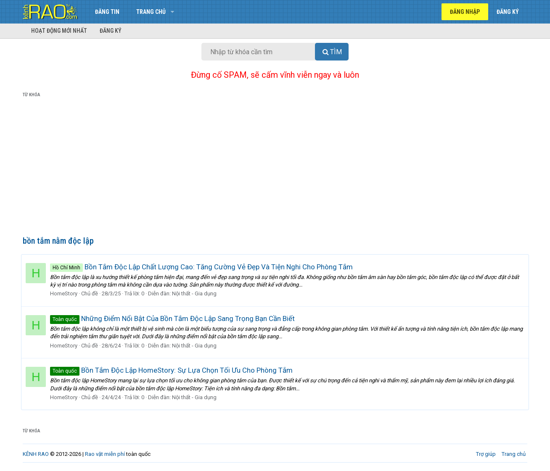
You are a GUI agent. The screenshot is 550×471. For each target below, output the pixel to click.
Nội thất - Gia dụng (196, 293)
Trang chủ (151, 11)
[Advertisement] (275, 168)
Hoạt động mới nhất (59, 30)
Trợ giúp (486, 454)
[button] (172, 11)
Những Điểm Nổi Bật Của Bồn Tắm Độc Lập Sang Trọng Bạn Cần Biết (174, 318)
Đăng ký (111, 30)
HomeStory (65, 293)
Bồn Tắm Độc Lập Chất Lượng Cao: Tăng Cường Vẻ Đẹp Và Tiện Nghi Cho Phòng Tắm (203, 267)
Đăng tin (107, 11)
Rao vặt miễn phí (105, 454)
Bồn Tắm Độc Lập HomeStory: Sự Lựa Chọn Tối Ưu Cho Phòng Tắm (173, 370)
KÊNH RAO (36, 454)
